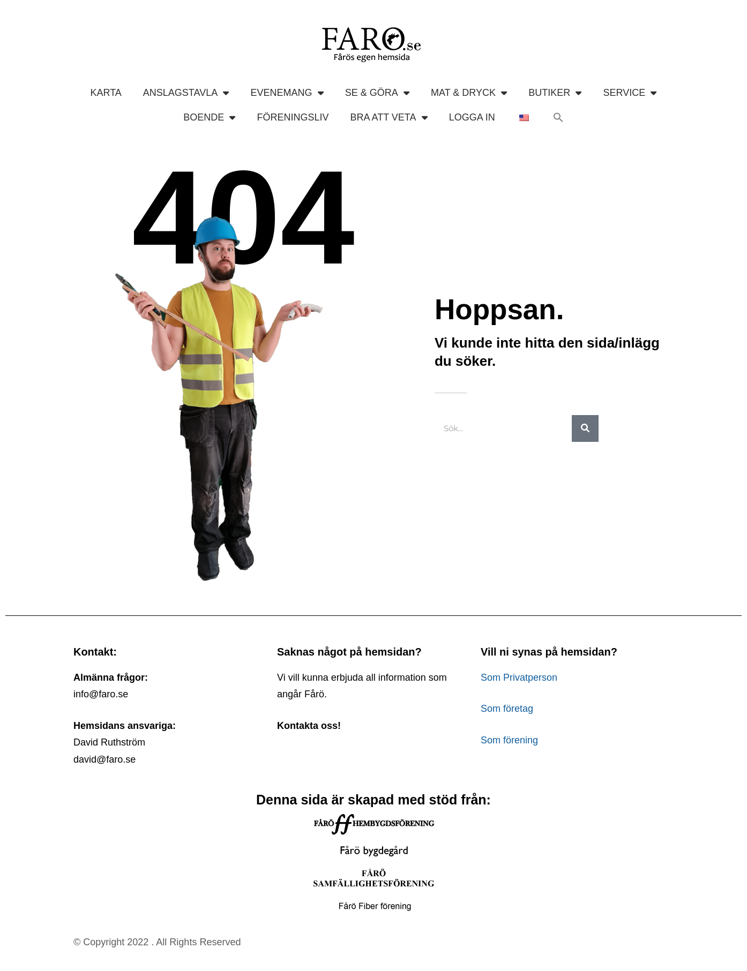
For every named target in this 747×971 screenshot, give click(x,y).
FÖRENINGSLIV (292, 117)
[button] (558, 117)
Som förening (509, 740)
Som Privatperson (519, 677)
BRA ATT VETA (388, 117)
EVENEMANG (286, 92)
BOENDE (209, 117)
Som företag (507, 708)
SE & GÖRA (377, 92)
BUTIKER (554, 92)
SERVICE (630, 92)
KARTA (105, 92)
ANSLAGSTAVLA (186, 92)
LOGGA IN (472, 117)
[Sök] (585, 428)
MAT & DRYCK (469, 92)
